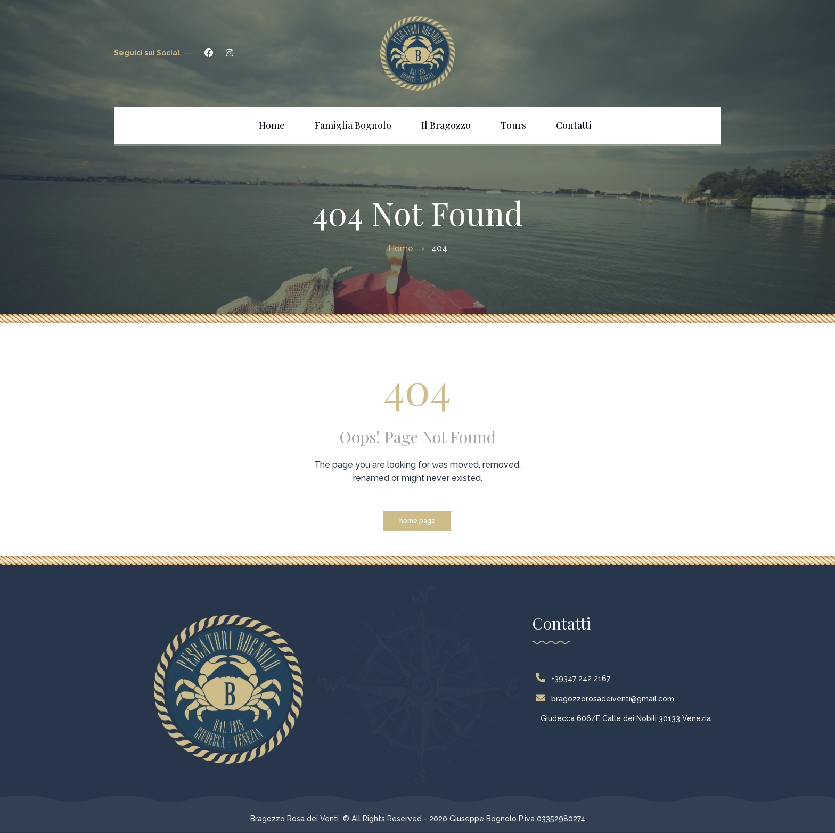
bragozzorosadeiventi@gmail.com (607, 699)
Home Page (417, 521)
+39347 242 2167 (575, 678)
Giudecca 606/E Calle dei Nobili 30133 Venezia (626, 718)
